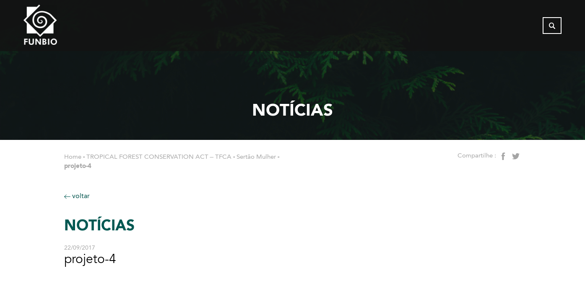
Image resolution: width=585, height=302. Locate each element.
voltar (77, 196)
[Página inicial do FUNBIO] (63, 27)
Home (72, 156)
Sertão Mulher (256, 156)
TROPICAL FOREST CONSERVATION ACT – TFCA (158, 156)
